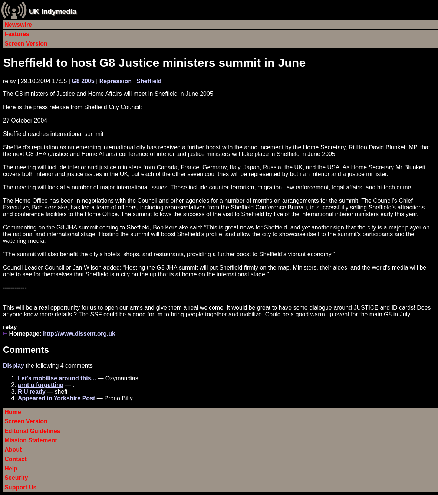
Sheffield (149, 81)
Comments (26, 350)
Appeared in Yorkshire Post (56, 398)
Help (10, 468)
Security (16, 478)
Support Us (20, 487)
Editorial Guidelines (32, 431)
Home (12, 412)
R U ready (32, 391)
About (13, 449)
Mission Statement (30, 440)
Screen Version (25, 43)
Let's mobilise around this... (57, 378)
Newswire (18, 25)
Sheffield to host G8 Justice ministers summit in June (154, 62)
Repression (115, 81)
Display (13, 365)
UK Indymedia (52, 11)
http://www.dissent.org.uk (79, 333)
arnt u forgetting (41, 385)
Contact (15, 459)
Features (16, 34)
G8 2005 (83, 81)
